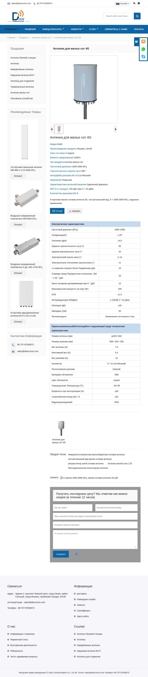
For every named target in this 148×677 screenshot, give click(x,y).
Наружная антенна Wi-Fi (22, 75)
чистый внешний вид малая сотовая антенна (90, 459)
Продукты (12, 29)
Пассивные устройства (22, 98)
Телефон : (12, 608)
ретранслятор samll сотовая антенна (86, 463)
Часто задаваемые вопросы (24, 656)
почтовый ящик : (15, 602)
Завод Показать (53, 29)
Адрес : (11, 593)
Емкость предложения (62, 157)
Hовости (81, 605)
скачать (74, 211)
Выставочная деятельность (23, 645)
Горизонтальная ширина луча (65, 171)
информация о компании (22, 634)
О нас (93, 29)
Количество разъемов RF (63, 193)
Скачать (139, 29)
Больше (18, 176)
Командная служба (86, 599)
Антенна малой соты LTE (120, 463)
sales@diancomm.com (21, 3)
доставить (82, 593)
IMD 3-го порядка (59, 189)
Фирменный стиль (19, 639)
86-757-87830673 (44, 3)
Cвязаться (14, 586)
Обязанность (16, 651)
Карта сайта (83, 616)
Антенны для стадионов (22, 81)
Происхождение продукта (63, 148)
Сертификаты (83, 610)
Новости (77, 29)
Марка (53, 144)
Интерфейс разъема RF (62, 175)
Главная (11, 37)
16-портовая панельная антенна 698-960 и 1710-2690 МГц (26, 168)
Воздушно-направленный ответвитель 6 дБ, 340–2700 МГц (26, 265)
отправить (61, 554)
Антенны (15, 63)
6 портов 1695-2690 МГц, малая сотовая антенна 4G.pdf (89, 478)
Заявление (56, 180)
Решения (30, 29)
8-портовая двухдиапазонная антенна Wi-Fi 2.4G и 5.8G (25, 314)
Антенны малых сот (41, 37)
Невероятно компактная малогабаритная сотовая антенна (96, 454)
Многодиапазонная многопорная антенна (88, 468)
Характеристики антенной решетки (68, 184)
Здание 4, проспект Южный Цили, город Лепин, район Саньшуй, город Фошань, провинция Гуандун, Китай (41, 595)
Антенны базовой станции (23, 58)
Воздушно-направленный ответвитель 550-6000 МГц (23, 217)
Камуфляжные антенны (22, 69)
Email (57, 210)
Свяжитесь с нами (116, 29)
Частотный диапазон (61, 166)
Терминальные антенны (22, 87)
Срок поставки (57, 153)
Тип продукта (57, 162)
